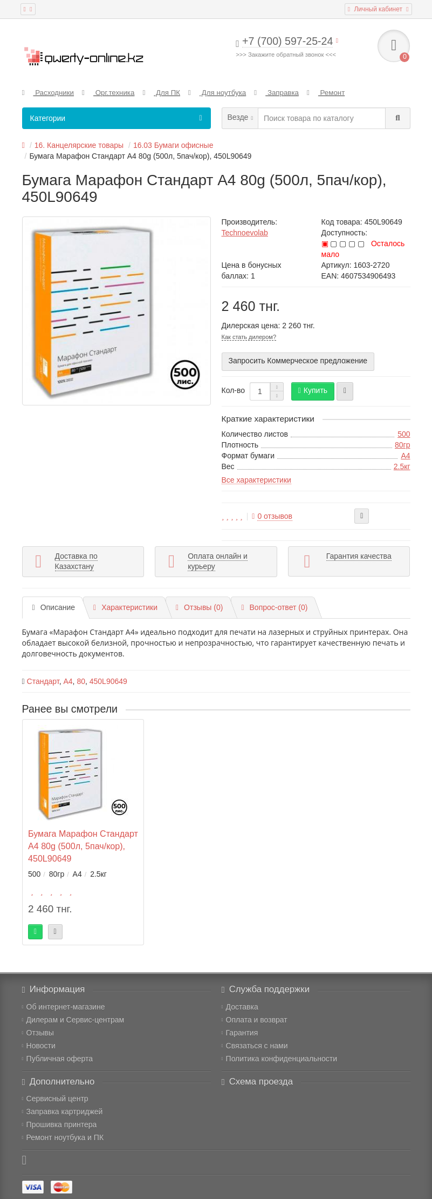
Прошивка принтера (59, 1124)
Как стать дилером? (249, 337)
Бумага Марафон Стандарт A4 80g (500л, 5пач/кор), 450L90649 (83, 846)
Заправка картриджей (62, 1111)
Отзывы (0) (199, 607)
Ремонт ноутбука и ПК (63, 1137)
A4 (405, 455)
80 (81, 681)
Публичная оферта (57, 1058)
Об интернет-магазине (63, 1006)
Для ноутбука (217, 93)
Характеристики (125, 607)
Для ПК (161, 93)
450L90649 (108, 681)
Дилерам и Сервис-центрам (73, 1019)
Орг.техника (108, 93)
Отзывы (38, 1032)
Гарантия (240, 1032)
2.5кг (402, 466)
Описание (54, 607)
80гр (402, 445)
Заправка (276, 93)
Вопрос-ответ (274, 607)
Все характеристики (256, 480)
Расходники (48, 93)
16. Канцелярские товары (79, 145)
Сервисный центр (55, 1098)
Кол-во (233, 390)
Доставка (240, 1006)
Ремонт (326, 93)
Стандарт (43, 681)
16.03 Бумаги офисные (173, 145)
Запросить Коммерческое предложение (298, 360)
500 (403, 434)
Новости (39, 1045)
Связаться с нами (255, 1045)
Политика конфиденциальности (280, 1058)
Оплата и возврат (254, 1019)
